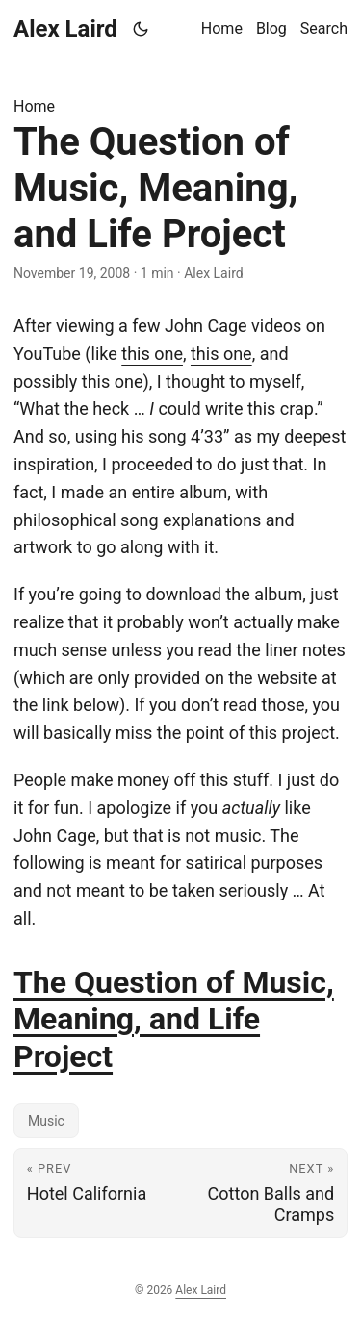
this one (152, 353)
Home (34, 106)
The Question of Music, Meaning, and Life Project (173, 1019)
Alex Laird (65, 28)
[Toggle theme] (141, 29)
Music (46, 1121)
